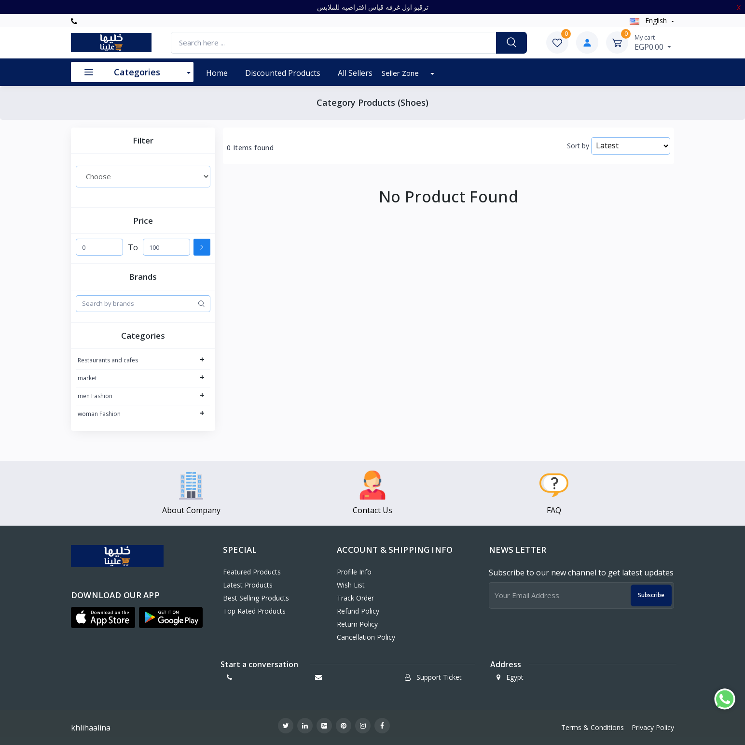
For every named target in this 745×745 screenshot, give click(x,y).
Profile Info (354, 571)
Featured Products (252, 571)
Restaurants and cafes (108, 360)
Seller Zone (401, 73)
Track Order (355, 597)
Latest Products (248, 584)
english (649, 20)
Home (217, 73)
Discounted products (282, 73)
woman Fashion (99, 414)
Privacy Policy (653, 727)
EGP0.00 (653, 42)
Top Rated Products (254, 611)
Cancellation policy (366, 637)
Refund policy (358, 611)
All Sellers (355, 73)
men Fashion (95, 396)
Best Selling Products (256, 597)
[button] (103, 617)
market (87, 378)
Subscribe (651, 595)
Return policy (357, 624)
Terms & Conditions (592, 727)
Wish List (351, 584)
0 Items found (250, 147)
